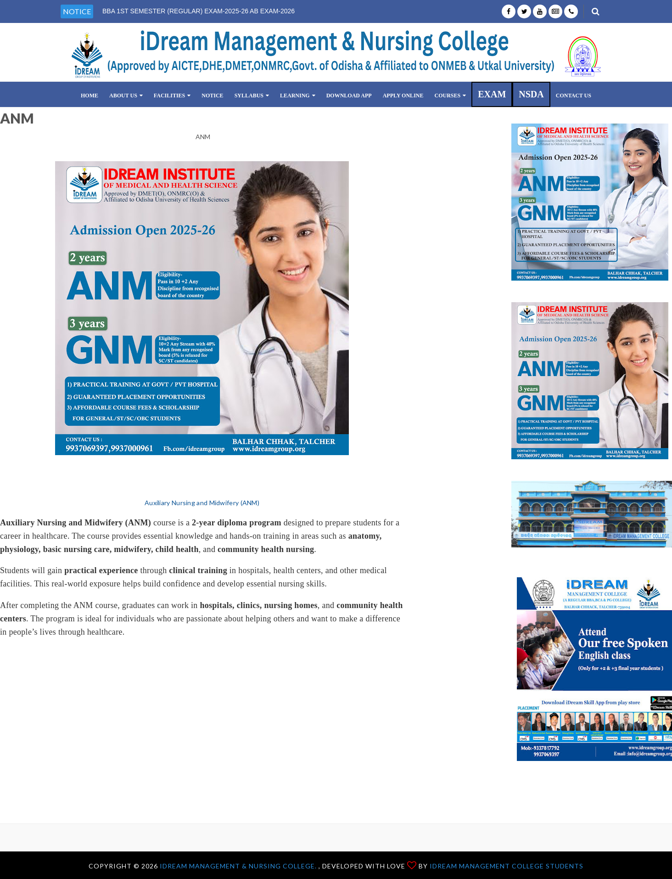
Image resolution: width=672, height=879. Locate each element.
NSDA (531, 94)
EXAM (492, 94)
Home (89, 95)
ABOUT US (126, 95)
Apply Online (403, 95)
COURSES (450, 95)
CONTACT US (573, 95)
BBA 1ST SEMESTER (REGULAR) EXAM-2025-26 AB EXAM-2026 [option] (198, 11)
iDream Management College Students (506, 866)
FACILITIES (172, 95)
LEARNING (297, 95)
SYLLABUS (252, 95)
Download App (349, 95)
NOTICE (212, 95)
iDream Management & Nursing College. (239, 866)
